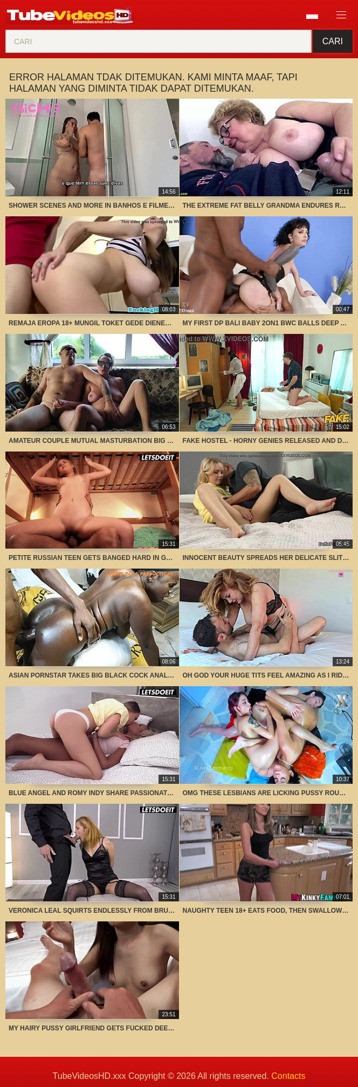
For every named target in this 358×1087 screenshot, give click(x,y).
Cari (332, 41)
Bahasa (312, 14)
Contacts (288, 1076)
